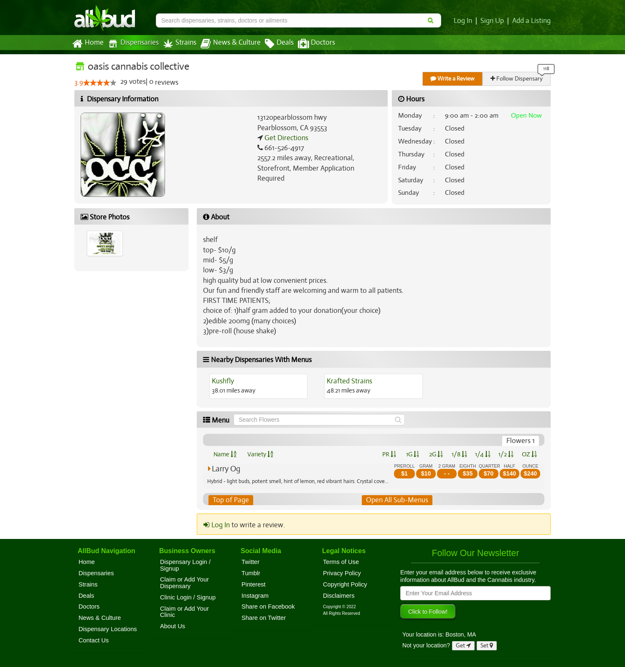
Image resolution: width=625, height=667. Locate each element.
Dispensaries (131, 43)
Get (463, 645)
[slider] (99, 83)
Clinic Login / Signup (188, 597)
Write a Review (453, 78)
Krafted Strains (349, 381)
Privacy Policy (342, 573)
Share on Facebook (268, 607)
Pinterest (253, 584)
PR (389, 454)
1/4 (482, 454)
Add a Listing (532, 21)
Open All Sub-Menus (397, 500)
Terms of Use (341, 562)
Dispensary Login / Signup (185, 565)
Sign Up (493, 21)
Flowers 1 (521, 441)
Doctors (309, 43)
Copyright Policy (345, 584)
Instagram (255, 595)
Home (87, 43)
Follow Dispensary (517, 78)
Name (224, 454)
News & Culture (226, 43)
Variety (260, 454)
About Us (172, 626)
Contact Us (94, 640)
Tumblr (250, 573)
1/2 (505, 454)
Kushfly (223, 381)
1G (412, 454)
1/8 (459, 454)
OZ (529, 454)
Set (486, 645)
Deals (273, 43)
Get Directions (285, 138)
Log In (464, 21)
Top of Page (230, 500)
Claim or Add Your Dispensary (184, 583)
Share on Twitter (263, 617)
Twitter (250, 562)
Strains (176, 43)
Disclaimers (339, 595)
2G (436, 454)
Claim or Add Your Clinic (184, 612)
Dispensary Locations (108, 629)
